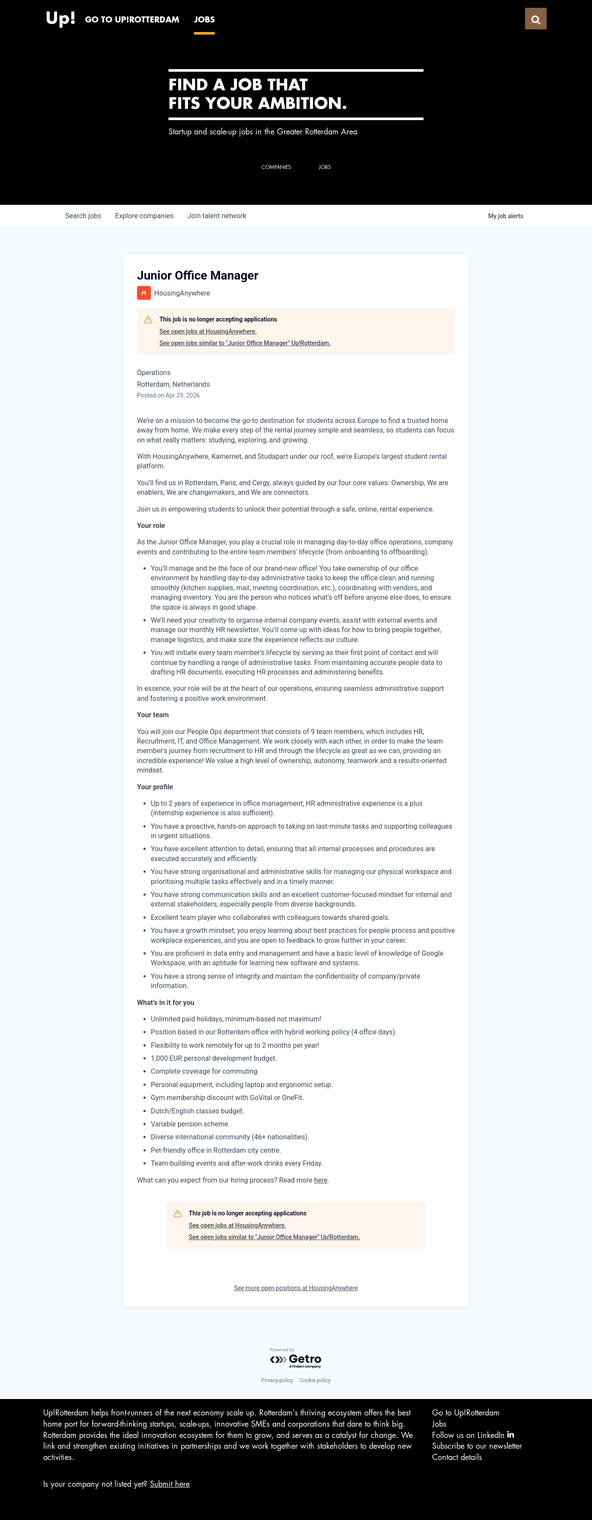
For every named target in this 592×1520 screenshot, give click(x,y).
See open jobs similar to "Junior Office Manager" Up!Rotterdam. (245, 343)
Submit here (170, 1484)
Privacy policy (277, 1380)
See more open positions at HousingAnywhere (296, 1288)
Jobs (439, 1424)
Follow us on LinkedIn (473, 1435)
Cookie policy (315, 1380)
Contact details (457, 1457)
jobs (83, 216)
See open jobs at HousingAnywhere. (208, 331)
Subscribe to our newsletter (477, 1446)
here (321, 1180)
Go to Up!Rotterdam (466, 1413)
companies (144, 216)
